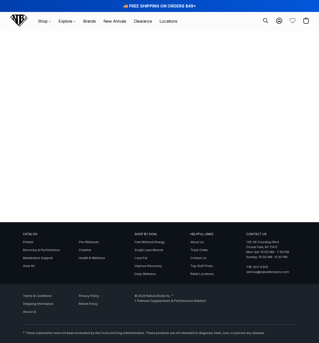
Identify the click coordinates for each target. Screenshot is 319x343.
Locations (168, 21)
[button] (19, 20)
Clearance (143, 21)
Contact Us (198, 258)
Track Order (199, 250)
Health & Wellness (92, 258)
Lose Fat (141, 258)
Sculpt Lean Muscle (149, 250)
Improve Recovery (148, 266)
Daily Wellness (145, 274)
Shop (44, 21)
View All (28, 266)
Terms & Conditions (37, 296)
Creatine (85, 250)
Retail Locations (202, 274)
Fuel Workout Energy (150, 242)
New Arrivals (114, 21)
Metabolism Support (38, 258)
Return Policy (88, 304)
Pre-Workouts (89, 242)
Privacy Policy (89, 296)
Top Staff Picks (201, 266)
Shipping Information (38, 304)
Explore (67, 21)
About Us (197, 242)
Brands (89, 21)
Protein (28, 242)
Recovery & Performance (41, 250)
